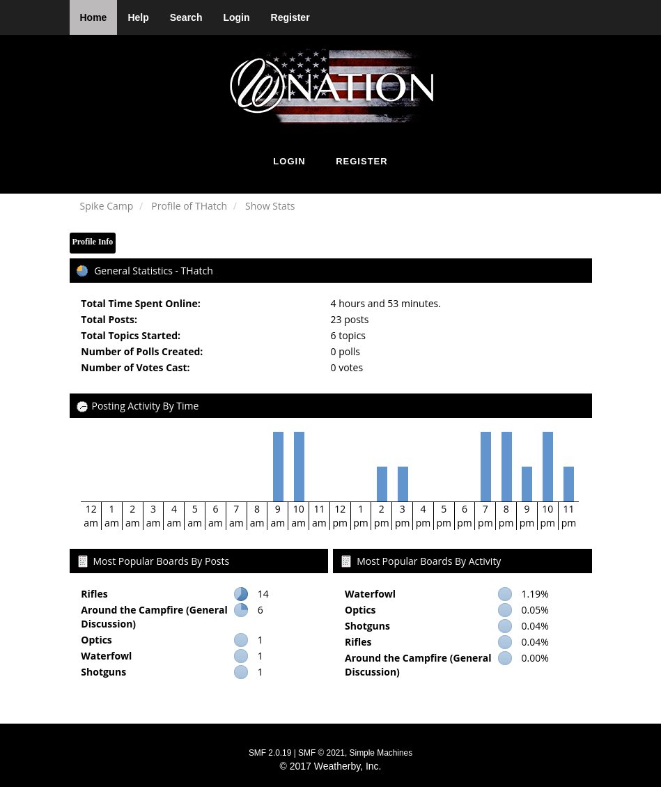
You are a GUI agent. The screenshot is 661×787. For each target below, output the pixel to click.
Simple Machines (381, 753)
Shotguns (103, 671)
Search (186, 17)
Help (137, 17)
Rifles (94, 593)
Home (93, 17)
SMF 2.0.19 (270, 753)
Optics (96, 639)
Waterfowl (106, 655)
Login (236, 17)
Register (290, 17)
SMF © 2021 (321, 753)
